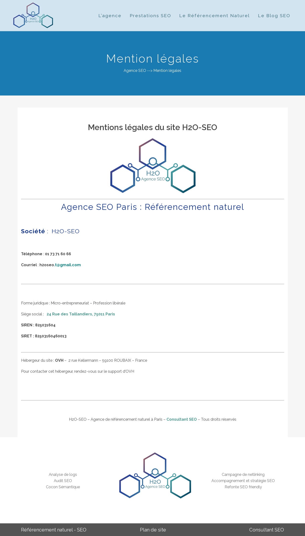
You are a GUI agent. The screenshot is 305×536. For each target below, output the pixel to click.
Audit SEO (63, 480)
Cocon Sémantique (63, 487)
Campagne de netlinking (243, 474)
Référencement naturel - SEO (53, 530)
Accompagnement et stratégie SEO (243, 480)
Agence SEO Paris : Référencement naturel (152, 207)
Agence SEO (135, 70)
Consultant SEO (181, 419)
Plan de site (153, 530)
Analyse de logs (63, 474)
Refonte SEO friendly (243, 487)
